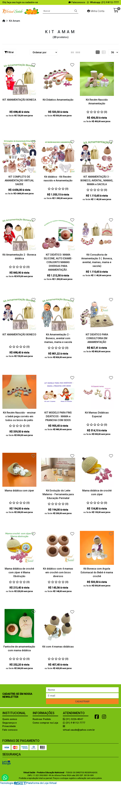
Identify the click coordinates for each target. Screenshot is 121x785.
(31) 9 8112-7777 (74, 722)
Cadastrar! (82, 701)
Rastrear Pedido (42, 719)
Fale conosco (9, 729)
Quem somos (9, 719)
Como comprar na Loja (45, 722)
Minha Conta (95, 11)
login (19, 2)
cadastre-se (31, 2)
